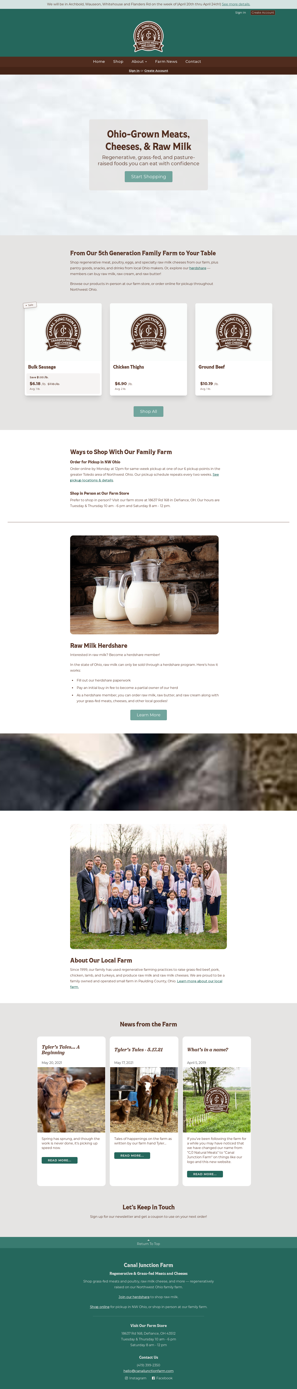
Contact (193, 61)
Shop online (100, 1307)
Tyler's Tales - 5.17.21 (138, 1050)
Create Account (263, 12)
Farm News (166, 61)
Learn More (148, 714)
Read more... (59, 1160)
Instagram (135, 1378)
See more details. (236, 4)
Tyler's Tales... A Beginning (61, 1050)
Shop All (148, 411)
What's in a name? (207, 1050)
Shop (118, 61)
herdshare (197, 268)
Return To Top (148, 1242)
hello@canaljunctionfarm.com (149, 1371)
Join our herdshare (134, 1297)
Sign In (240, 12)
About (139, 61)
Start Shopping (148, 176)
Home (99, 61)
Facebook (162, 1378)
